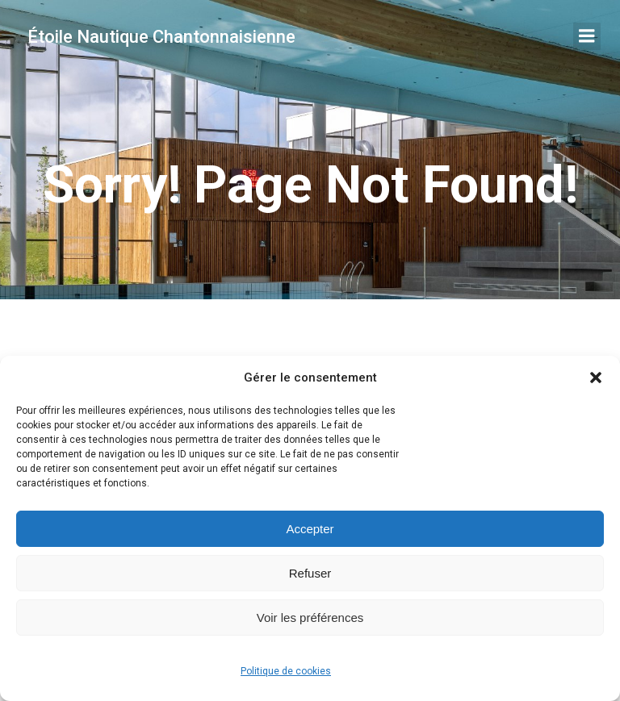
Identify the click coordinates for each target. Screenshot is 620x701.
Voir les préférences (310, 617)
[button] (596, 377)
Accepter (309, 529)
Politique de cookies (286, 671)
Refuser (310, 573)
